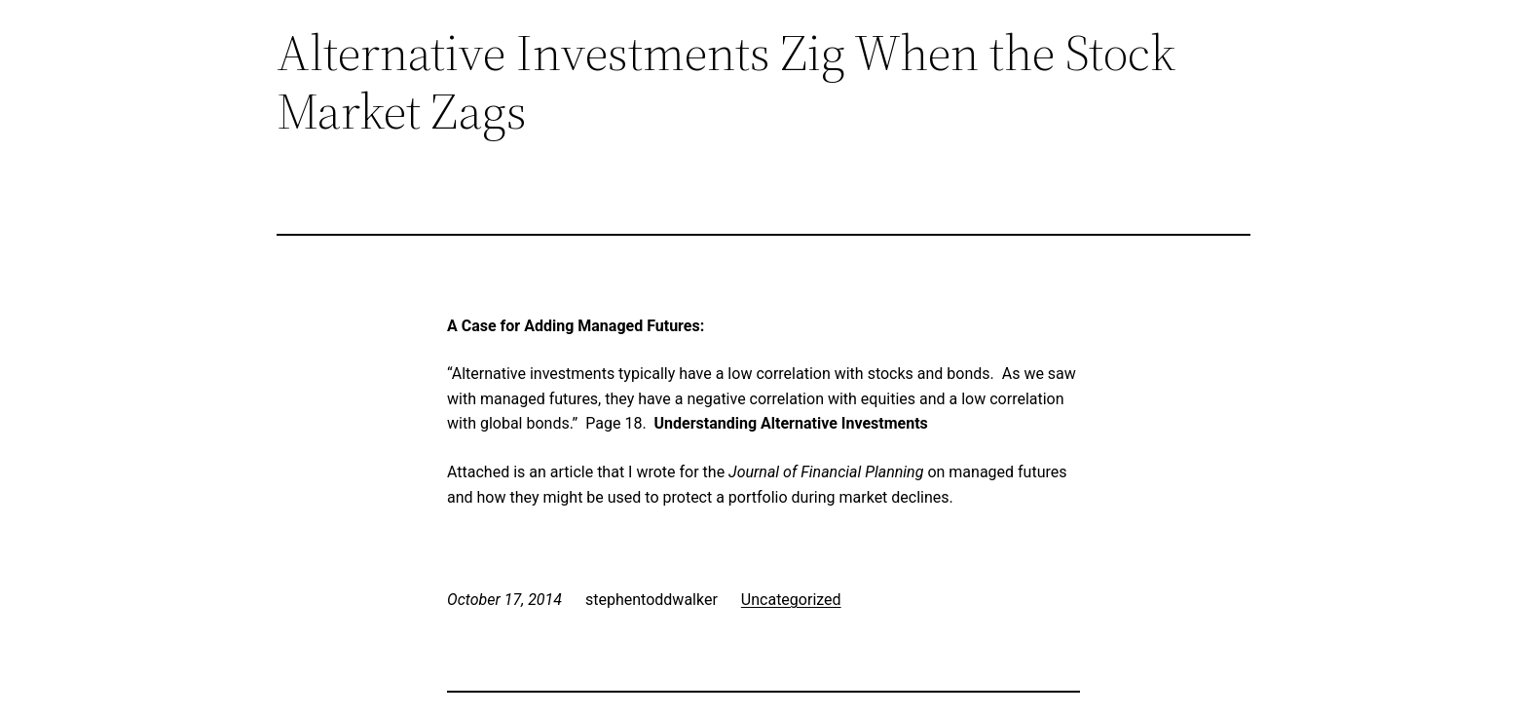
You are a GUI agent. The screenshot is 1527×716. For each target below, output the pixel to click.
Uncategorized (791, 599)
